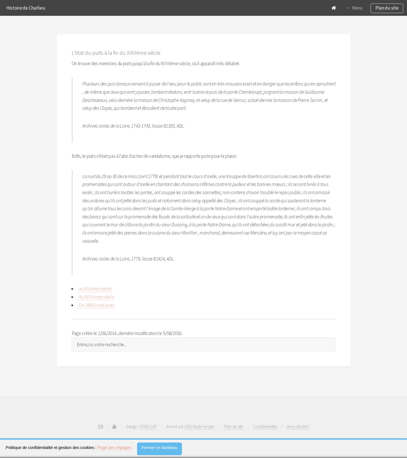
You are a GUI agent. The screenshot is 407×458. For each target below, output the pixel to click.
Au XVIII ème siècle (96, 297)
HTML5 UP (148, 426)
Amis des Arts (298, 426)
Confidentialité (265, 426)
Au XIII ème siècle (95, 289)
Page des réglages (114, 447)
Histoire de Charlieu (25, 8)
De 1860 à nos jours (97, 305)
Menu (357, 8)
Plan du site (387, 8)
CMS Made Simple (199, 426)
